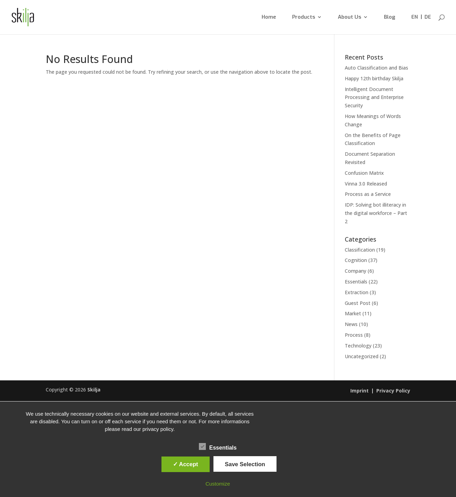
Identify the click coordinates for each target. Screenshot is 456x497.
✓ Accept (185, 464)
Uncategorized (361, 356)
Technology (358, 345)
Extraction (356, 292)
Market (353, 313)
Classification (360, 249)
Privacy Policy (393, 391)
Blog (389, 17)
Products (303, 17)
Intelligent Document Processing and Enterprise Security (374, 97)
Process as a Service (368, 194)
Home (269, 17)
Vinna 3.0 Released (366, 183)
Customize (217, 484)
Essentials (356, 281)
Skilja (93, 389)
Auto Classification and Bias (376, 67)
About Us (349, 17)
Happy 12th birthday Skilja (374, 78)
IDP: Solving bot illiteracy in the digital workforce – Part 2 (376, 213)
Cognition (356, 260)
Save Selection (245, 464)
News (351, 324)
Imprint (359, 391)
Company (355, 271)
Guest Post (357, 303)
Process (354, 335)
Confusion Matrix (364, 173)
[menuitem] (414, 24)
